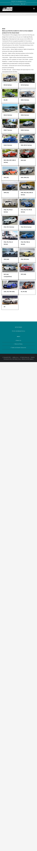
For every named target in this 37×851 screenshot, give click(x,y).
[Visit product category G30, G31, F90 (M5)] (10, 287)
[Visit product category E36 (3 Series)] (27, 110)
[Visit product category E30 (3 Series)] (27, 95)
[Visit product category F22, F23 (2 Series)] (27, 222)
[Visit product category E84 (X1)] (10, 173)
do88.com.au (15, 357)
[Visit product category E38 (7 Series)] (10, 125)
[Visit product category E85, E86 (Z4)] (27, 173)
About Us (18, 340)
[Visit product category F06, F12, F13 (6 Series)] (10, 206)
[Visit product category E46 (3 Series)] (10, 140)
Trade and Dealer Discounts (18, 347)
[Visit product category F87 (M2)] (27, 270)
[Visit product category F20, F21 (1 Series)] (10, 222)
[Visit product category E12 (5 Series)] (10, 80)
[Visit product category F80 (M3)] (10, 255)
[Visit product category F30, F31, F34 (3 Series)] (10, 238)
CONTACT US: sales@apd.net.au (18, 1)
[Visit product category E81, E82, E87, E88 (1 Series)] (10, 157)
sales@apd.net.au (20, 331)
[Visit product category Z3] (10, 302)
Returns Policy (18, 344)
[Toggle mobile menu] (34, 8)
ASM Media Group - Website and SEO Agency (22, 359)
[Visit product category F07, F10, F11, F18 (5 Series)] (27, 206)
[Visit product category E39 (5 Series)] (27, 125)
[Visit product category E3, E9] (10, 95)
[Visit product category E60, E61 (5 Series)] (27, 140)
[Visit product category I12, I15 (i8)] (27, 287)
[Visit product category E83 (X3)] (27, 155)
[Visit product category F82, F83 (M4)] (27, 255)
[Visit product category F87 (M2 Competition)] (10, 271)
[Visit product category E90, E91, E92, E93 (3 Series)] (27, 189)
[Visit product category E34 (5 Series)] (10, 110)
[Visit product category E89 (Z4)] (10, 188)
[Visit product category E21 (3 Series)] (27, 80)
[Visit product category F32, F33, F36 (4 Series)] (27, 238)
